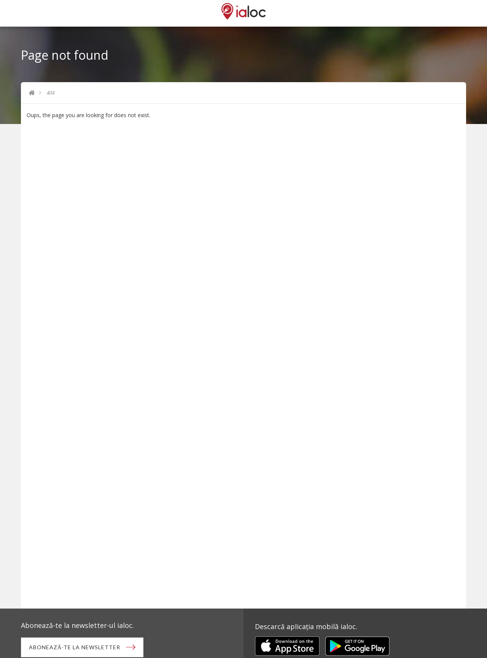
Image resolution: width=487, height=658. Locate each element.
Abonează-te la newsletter (74, 647)
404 (51, 93)
